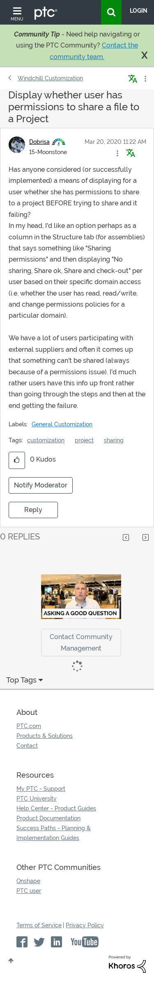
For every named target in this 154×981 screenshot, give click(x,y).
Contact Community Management (81, 642)
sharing (114, 440)
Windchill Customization (50, 78)
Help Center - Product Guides (56, 808)
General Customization (62, 424)
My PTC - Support (40, 788)
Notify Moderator (40, 485)
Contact (27, 745)
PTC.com (28, 726)
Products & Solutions (44, 736)
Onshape (28, 881)
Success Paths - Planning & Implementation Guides (53, 833)
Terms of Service (39, 925)
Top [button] (11, 960)
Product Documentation (48, 818)
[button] (117, 153)
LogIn (138, 10)
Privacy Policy (85, 925)
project (84, 440)
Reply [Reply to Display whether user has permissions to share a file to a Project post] (33, 510)
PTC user (28, 891)
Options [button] (144, 78)
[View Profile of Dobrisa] (39, 142)
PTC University (36, 798)
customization (45, 440)
